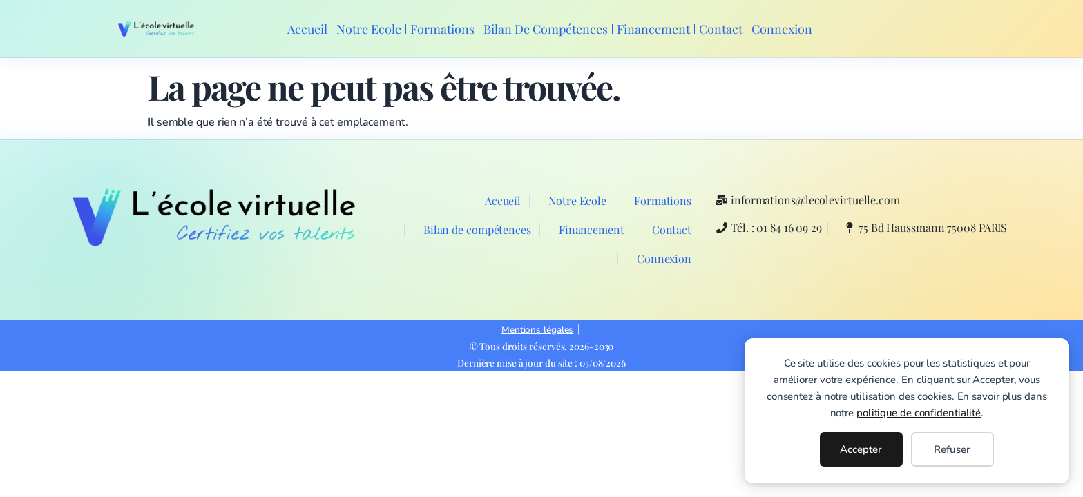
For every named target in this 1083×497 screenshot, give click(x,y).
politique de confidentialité (918, 413)
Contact (720, 29)
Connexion (781, 29)
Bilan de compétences (545, 29)
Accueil (307, 29)
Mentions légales (537, 329)
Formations (442, 29)
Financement (653, 29)
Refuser (952, 449)
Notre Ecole (368, 29)
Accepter (861, 449)
